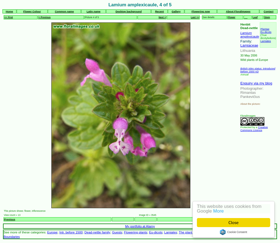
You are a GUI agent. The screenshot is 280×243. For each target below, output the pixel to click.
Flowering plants (135, 232)
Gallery (176, 11)
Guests (117, 232)
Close (234, 222)
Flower (231, 17)
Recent (159, 11)
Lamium (246, 33)
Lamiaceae (249, 45)
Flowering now (200, 11)
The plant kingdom (192, 232)
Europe (52, 232)
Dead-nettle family (97, 232)
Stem (267, 17)
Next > (162, 17)
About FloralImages (238, 11)
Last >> (195, 17)
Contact (268, 11)
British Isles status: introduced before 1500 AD (257, 70)
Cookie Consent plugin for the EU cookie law (233, 232)
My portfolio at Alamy (140, 226)
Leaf (255, 17)
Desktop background (129, 11)
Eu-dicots (265, 31)
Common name (64, 11)
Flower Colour (32, 11)
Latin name (94, 11)
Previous (9, 219)
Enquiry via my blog (256, 83)
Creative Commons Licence (254, 129)
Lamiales (265, 41)
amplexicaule (249, 36)
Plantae (264, 28)
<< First (8, 17)
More (218, 211)
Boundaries (12, 236)
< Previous (45, 17)
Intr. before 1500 (71, 232)
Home (9, 11)
